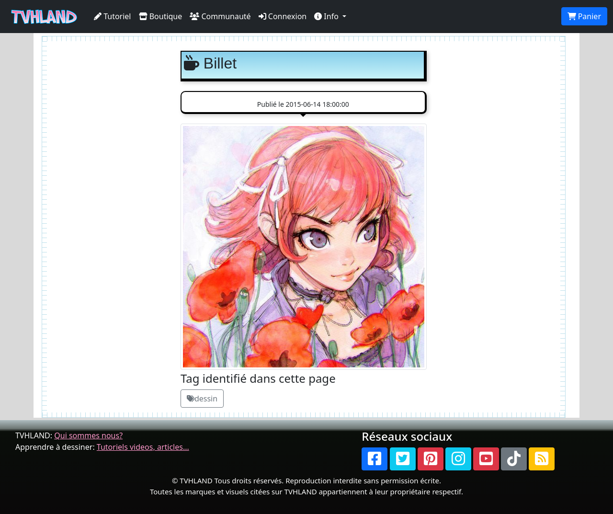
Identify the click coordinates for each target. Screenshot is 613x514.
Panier (584, 16)
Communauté (220, 16)
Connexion (283, 16)
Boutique (160, 16)
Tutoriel (112, 16)
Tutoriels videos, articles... (143, 447)
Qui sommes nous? (88, 435)
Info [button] (327, 16)
